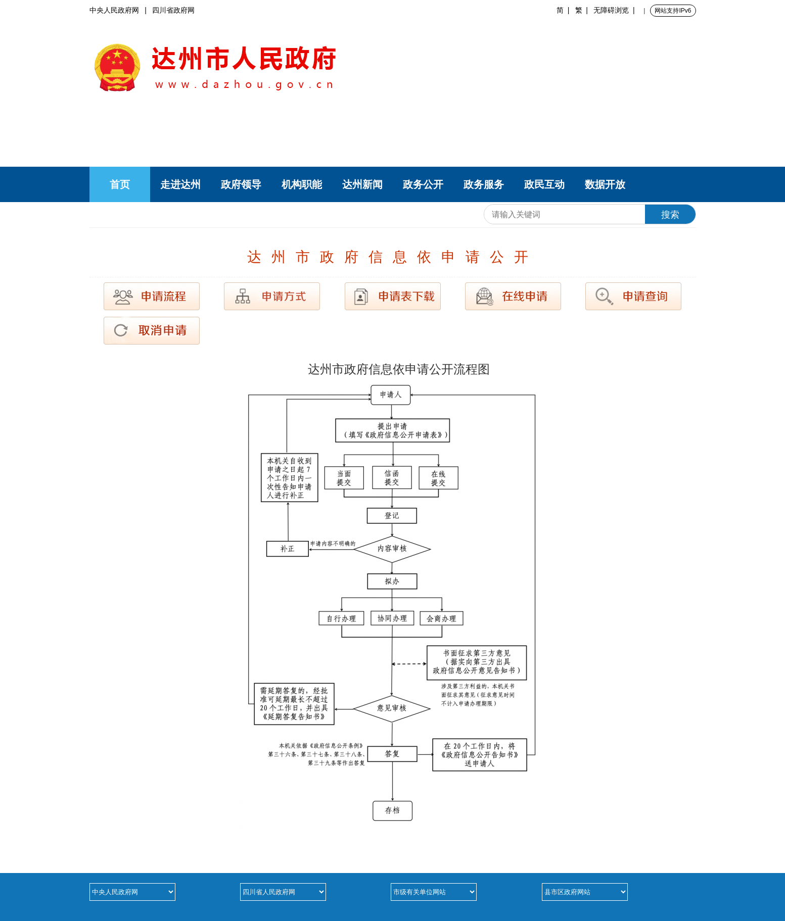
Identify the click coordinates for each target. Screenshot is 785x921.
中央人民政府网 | (121, 10)
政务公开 (423, 184)
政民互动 (544, 184)
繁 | (583, 10)
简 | (565, 10)
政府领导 (241, 184)
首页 (120, 184)
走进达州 (180, 184)
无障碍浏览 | (615, 10)
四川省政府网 (173, 10)
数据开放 (605, 184)
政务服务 (484, 184)
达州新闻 (362, 184)
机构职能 (302, 184)
